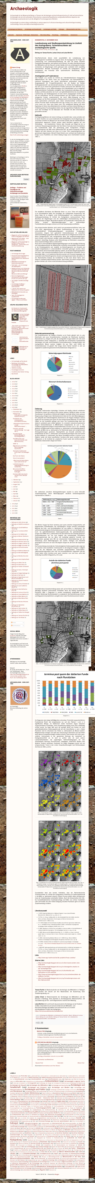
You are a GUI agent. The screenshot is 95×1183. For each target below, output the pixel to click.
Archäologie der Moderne (15, 29)
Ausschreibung (70, 1091)
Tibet (82, 1150)
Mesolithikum (46, 1129)
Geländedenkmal (44, 1111)
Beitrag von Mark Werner (19, 596)
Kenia (72, 1118)
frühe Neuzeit (79, 1163)
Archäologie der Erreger (18, 253)
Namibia (56, 1131)
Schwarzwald (21, 1145)
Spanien (54, 1146)
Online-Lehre (48, 1134)
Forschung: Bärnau (34, 1104)
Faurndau (74, 1103)
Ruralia (80, 1141)
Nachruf (29, 1131)
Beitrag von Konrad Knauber (20, 547)
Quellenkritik (70, 1138)
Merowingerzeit (37, 1129)
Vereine (20, 1155)
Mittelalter (68, 1129)
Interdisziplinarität (34, 1116)
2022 (13, 391)
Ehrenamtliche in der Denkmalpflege (29, 1101)
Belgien (81, 1093)
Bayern (70, 1015)
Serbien (80, 1145)
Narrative (62, 1131)
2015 (13, 407)
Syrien (66, 1148)
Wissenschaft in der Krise (73, 29)
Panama (31, 1136)
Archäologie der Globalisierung (61, 1083)
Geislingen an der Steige (31, 1111)
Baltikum (49, 1093)
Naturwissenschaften (17, 1133)
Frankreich (79, 1108)
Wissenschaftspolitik (40, 1158)
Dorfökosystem (81, 1099)
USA (80, 1152)
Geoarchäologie (54, 1111)
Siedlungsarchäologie (15, 1146)
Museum (21, 1131)
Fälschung (60, 1109)
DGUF (34, 1098)
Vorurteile (58, 1155)
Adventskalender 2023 (38, 1079)
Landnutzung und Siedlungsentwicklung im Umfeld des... (21, 465)
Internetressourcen (47, 1116)
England (53, 1101)
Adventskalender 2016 (21, 1079)
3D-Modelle (15, 1077)
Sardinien (58, 1143)
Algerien (12, 1081)
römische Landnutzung (77, 1168)
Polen (75, 1136)
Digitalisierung (50, 1099)
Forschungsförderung (28, 1108)
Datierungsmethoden (70, 1098)
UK (48, 1151)
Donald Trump (61, 1099)
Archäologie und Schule (69, 1089)
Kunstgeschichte (14, 1125)
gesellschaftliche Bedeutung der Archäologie (23, 1165)
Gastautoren (74, 35)
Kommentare (15, 625)
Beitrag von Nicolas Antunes (20, 601)
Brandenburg (33, 1096)
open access (81, 1166)
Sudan (55, 1148)
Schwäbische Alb (48, 1145)
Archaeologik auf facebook (19, 361)
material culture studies (27, 1166)
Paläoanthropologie (15, 1136)
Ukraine (12, 1153)
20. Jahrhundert (81, 1076)
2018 (13, 400)
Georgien (62, 1111)
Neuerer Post (39, 1063)
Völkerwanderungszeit (67, 1155)
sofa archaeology (15, 1170)
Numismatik (39, 1134)
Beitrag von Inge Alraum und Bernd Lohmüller (20, 578)
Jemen (24, 1118)
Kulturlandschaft (57, 1123)
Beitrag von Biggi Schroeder (19, 545)
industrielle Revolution (44, 1165)
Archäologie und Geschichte (60, 1085)
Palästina (24, 1136)
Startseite (11, 35)
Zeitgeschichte (31, 1160)
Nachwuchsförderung (38, 1131)
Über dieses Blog (45, 35)
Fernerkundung (14, 1104)
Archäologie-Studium (31, 1091)
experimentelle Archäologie (65, 1163)
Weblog (36, 1156)
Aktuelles (81, 1079)
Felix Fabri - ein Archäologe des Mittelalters (19, 266)
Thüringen (76, 1150)
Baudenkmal (56, 1093)
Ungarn (56, 1153)
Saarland (21, 1143)
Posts (13, 622)
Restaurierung (26, 1141)
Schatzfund (74, 1143)
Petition (68, 1136)
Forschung (55, 35)
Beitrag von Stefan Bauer (19, 610)
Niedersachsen (50, 1133)
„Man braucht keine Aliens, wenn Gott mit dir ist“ (21, 461)
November (16, 411)
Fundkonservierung (50, 1109)
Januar (15, 500)
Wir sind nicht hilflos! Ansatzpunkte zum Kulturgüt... (19, 470)
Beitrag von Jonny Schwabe (19, 583)
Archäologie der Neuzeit (18, 1085)
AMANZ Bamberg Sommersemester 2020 (54, 1077)
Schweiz (38, 1145)
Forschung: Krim (73, 1104)
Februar (15, 498)
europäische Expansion (49, 1163)
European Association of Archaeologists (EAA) (58, 1103)
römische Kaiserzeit (63, 1168)
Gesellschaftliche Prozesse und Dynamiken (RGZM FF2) (44, 1113)
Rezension (43, 1142)
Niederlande (42, 1133)
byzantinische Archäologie (39, 1161)
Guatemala (27, 1114)
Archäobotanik (22, 1083)
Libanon (12, 1128)
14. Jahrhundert (34, 1076)
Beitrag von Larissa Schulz (19, 592)
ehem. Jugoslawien (80, 1161)
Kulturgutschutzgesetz (31, 1123)
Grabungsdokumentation (69, 1113)
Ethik (11, 1103)
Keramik (78, 1118)
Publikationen (64, 35)
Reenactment (50, 1140)
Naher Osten (49, 1131)
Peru (62, 1136)
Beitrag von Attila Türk (18, 562)
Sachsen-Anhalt (35, 1143)
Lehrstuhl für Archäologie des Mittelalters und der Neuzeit (19, 97)
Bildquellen (59, 1094)
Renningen (18, 1141)
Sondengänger (31, 1146)
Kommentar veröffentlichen (45, 1059)
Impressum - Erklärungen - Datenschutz (27, 35)
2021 (13, 393)
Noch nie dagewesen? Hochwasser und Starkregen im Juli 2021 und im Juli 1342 (20, 277)
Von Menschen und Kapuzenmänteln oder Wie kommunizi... (20, 440)
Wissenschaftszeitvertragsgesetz (70, 1158)
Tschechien (30, 1151)
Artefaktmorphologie (59, 1091)
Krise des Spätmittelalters (61, 1121)
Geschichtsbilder (69, 1111)
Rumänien (73, 1141)
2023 (13, 388)
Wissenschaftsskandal (53, 1158)
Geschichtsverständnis (18, 1113)
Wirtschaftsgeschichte (54, 1156)
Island (75, 1116)
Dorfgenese (71, 1099)
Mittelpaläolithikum (78, 1129)
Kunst (80, 1123)
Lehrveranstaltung (50, 1126)
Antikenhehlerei (52, 1081)
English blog (61, 1101)
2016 (13, 405)
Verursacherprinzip (36, 1155)
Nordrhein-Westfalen (63, 1133)
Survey (60, 1148)
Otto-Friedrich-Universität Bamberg (61, 1134)
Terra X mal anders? (19, 458)
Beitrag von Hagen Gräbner (19, 543)
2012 (13, 508)
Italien (12, 1118)
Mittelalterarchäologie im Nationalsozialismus (19, 262)
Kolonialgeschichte (45, 1119)
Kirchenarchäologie (15, 1119)
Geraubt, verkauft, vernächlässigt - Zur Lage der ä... (21, 430)
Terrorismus (54, 1150)
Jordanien (31, 1118)
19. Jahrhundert (71, 1076)
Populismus (13, 1138)
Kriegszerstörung (25, 1121)
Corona (27, 1098)
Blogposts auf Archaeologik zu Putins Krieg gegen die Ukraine (20, 236)
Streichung (28, 1148)
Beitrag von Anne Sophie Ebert (20, 559)
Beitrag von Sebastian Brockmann (18, 605)
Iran (65, 1116)
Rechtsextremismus (40, 1140)
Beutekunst (51, 1094)
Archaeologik (24, 8)
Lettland (81, 1126)
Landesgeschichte (61, 1125)
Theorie (69, 1150)
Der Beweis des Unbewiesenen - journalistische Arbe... (20, 420)
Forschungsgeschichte (43, 1108)
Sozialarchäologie (43, 1146)
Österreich (51, 1170)
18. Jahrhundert (62, 1076)
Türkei (42, 1151)
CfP (81, 1096)
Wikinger (44, 1156)
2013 (13, 506)
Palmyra (81, 1134)
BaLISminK (15, 373)
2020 (13, 395)
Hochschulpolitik (69, 1114)
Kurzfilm (22, 1125)
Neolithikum (28, 1133)
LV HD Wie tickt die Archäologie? (48, 1125)
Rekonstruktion (60, 1140)
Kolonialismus (56, 1119)
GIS (69, 1017)
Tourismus (13, 1151)
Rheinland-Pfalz (55, 1141)
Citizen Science (19, 1098)
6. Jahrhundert (23, 1077)
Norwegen (30, 1134)
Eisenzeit (45, 1101)
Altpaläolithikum (30, 1081)
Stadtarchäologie (19, 1148)
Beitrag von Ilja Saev (17, 575)
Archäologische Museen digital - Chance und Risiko (19, 299)
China (11, 1098)
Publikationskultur (59, 1138)
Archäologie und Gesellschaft (33, 29)
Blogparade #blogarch (80, 1094)
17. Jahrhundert (52, 1076)
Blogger (57, 1174)
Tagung (33, 1150)
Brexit (45, 1096)
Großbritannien (16, 1114)
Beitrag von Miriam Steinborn (20, 536)
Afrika (75, 1079)
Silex (23, 1146)
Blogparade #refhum (17, 1096)
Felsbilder (81, 1103)
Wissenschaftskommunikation (20, 1158)
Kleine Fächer (25, 1119)
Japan (19, 1118)
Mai (14, 491)
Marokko (69, 1128)
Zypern (39, 1160)
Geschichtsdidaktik (80, 1111)
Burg (77, 1096)
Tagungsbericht (43, 1150)
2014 (13, 503)
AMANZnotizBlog (16, 368)
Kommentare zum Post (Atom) (51, 1065)
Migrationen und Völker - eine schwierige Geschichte (20, 447)
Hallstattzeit (35, 1114)
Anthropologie (39, 1081)
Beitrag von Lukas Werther (46, 1017)
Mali (64, 1128)
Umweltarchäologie (29, 1153)
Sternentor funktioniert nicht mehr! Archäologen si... (21, 452)
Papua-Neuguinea (41, 1136)
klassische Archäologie (69, 1165)
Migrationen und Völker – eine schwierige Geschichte (20, 239)
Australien (12, 1093)
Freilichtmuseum (14, 1109)
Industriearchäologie (22, 1116)
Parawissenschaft (52, 1136)
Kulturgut (61, 29)
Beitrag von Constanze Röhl (20, 531)
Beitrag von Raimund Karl (19, 539)
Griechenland (81, 1113)
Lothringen (31, 1128)
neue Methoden (52, 1018)
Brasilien (40, 1096)
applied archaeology (48, 1160)
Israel (80, 1116)
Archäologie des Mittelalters (47, 1015)
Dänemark (14, 1101)
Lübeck (51, 1128)
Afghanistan (68, 1079)
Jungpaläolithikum (42, 1118)
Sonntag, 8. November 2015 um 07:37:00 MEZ (50, 1056)
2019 (13, 398)
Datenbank (60, 1098)
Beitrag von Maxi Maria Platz (20, 598)
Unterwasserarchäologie (77, 1153)
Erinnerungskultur (73, 1101)
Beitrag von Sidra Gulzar (18, 608)
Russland (13, 1143)
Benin (15, 1094)
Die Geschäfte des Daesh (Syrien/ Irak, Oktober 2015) (20, 476)
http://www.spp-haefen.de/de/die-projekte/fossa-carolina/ (56, 958)
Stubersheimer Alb (37, 1148)
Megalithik (28, 1129)
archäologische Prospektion (61, 1015)
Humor (78, 1114)
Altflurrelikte (19, 1081)
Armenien (51, 1091)
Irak (58, 1116)
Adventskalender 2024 (55, 1079)
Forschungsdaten (79, 1106)
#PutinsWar (24, 1076)
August (15, 484)
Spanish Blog (61, 1146)
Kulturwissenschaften (70, 1123)
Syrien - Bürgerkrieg (78, 1148)
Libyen (18, 1128)
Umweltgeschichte (45, 1153)
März (14, 496)
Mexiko (53, 1129)
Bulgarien (71, 1096)
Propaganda (40, 1138)
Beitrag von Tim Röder (18, 617)
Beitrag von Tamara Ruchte (60, 1017)
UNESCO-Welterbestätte (67, 1152)
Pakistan (74, 1134)
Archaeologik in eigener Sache (74, 1081)
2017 (13, 402)
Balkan (44, 1093)
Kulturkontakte (45, 1123)
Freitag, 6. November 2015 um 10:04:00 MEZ (50, 1037)
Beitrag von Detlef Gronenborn (20, 524)
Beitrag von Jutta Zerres (18, 522)
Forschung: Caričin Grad (48, 1104)
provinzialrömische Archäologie (22, 1168)
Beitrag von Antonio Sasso (19, 541)
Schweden (29, 1145)
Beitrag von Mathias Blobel (19, 550)
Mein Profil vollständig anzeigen (19, 135)
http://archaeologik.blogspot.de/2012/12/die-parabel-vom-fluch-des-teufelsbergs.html (19, 676)
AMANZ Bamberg (33, 1077)
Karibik (66, 1118)
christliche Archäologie (55, 1161)
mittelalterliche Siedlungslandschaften (49, 1166)
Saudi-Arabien (65, 1143)
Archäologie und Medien (61, 1087)
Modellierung (13, 1131)
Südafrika (16, 1150)
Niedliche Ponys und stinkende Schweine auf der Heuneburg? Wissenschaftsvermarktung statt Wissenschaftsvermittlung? (20, 271)
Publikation (48, 1138)
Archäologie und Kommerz (37, 1087)
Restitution (35, 1141)
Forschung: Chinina (62, 1104)
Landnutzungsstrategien (75, 1125)
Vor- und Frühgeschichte (48, 1155)
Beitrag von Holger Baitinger (20, 573)
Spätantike (79, 1146)
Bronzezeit (51, 1096)
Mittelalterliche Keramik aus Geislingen (23, 348)
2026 (13, 381)
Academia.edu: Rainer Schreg (20, 372)
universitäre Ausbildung (30, 1170)
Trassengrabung (21, 1151)
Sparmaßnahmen (70, 1146)
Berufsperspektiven (35, 1094)
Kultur (73, 1121)
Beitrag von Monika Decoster (20, 556)
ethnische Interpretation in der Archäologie (25, 1163)
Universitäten (64, 1153)
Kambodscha (52, 1118)
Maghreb (57, 1128)
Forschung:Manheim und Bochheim (63, 1106)
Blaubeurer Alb (68, 1094)
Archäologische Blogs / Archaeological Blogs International (18, 285)
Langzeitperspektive (32, 1126)
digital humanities (67, 1161)
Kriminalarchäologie (44, 1121)
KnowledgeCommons (18, 370)
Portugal (21, 1138)
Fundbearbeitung (37, 1109)
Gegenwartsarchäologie (16, 1111)
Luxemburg (46, 1128)
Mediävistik (22, 1129)
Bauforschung (66, 1093)
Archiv (15, 1083)
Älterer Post (81, 1063)
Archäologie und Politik (49, 29)
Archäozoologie (43, 1091)
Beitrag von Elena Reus (18, 564)
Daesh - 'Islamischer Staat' (46, 1098)
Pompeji (81, 1136)
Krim (34, 1121)
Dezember (16, 409)
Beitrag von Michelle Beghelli (20, 552)
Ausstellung (79, 1091)
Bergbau (21, 1094)
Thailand (63, 1150)
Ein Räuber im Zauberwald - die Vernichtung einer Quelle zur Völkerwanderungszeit (20, 310)
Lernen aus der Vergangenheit (68, 1126)
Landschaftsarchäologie (17, 1126)
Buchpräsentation (61, 1096)
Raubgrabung (16, 1140)
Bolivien (26, 1096)
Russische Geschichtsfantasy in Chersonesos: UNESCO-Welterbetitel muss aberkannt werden (20, 257)
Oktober (15, 479)
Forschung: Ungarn (26, 1106)
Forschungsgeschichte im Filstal (64, 1108)
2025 (13, 384)
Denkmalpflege (15, 1099)
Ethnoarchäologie (35, 1103)
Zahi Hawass (21, 1160)
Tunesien (37, 1151)
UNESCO (54, 1151)
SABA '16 (15, 443)
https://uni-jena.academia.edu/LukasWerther (49, 1011)
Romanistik (66, 1141)
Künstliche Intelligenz (31, 1125)
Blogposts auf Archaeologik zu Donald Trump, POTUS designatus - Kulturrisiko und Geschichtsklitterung (20, 244)
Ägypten (43, 1170)
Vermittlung (26, 1155)
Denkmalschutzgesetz (30, 1099)
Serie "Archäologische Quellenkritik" (18, 296)
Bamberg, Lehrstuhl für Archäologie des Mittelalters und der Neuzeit (20, 365)
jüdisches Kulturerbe (57, 1165)
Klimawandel (34, 1119)
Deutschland (41, 1099)
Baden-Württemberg (32, 1093)
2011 (13, 510)
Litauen (25, 1128)
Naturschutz (82, 1131)
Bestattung (44, 1094)
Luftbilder (38, 1128)
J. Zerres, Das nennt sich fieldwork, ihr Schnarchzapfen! (20, 289)
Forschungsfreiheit (15, 1108)
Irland (70, 1116)
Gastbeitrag (76, 1110)
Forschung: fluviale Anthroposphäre (42, 1106)
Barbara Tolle (41, 1031)
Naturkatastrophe (72, 1131)
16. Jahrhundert (43, 1076)
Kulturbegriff (80, 1121)
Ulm (20, 1153)
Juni (14, 489)
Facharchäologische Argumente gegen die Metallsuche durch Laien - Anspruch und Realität (20, 318)
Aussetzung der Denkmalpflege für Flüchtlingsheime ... (19, 435)
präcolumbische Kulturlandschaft (44, 1168)
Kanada (60, 1118)
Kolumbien (64, 1119)
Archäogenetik (32, 1083)
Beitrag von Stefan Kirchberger (20, 612)
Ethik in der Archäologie (21, 1103)
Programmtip (30, 1138)
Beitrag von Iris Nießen (18, 534)
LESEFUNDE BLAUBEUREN (44, 1042)
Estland (82, 1101)
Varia (14, 1155)
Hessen (42, 1114)
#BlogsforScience (14, 1076)
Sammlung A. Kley (48, 1143)
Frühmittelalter (25, 1109)
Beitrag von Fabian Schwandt (20, 566)
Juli (14, 486)
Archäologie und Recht (56, 1089)
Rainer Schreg (16, 67)
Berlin (26, 1094)
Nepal (36, 1133)
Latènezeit (40, 1126)
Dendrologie (80, 1098)
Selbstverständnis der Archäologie (66, 1145)
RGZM (23, 86)
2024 (13, 386)
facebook (13, 635)
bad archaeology (24, 1161)
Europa (42, 1103)
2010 (13, 513)
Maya (74, 1128)
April (14, 493)
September (16, 482)
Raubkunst (30, 1140)
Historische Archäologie (55, 1114)
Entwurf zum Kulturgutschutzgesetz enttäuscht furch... (20, 415)
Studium (48, 1148)
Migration (60, 1129)
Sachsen (26, 1143)
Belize (11, 1094)
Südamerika (24, 1150)
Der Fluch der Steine (19, 456)
